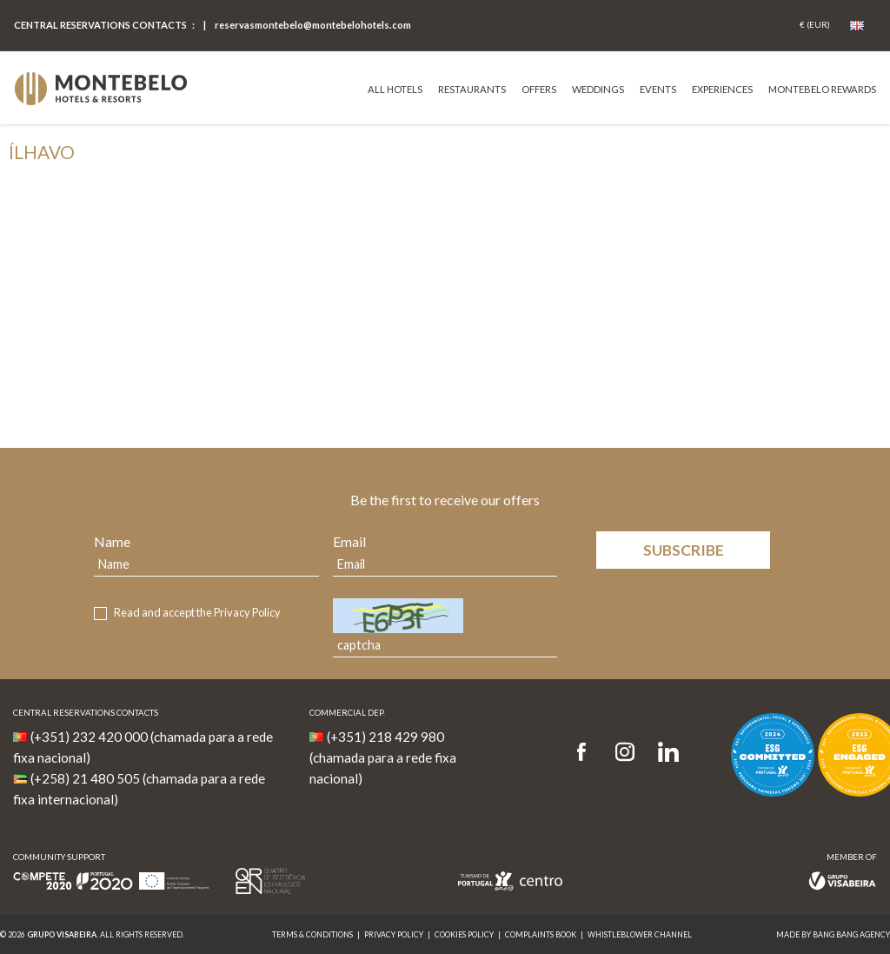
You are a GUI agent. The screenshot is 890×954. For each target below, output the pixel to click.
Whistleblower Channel (640, 934)
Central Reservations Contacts (100, 24)
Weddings (598, 89)
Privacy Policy (247, 612)
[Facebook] (587, 752)
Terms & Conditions (312, 934)
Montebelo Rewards (822, 89)
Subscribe (683, 550)
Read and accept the (197, 612)
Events (658, 89)
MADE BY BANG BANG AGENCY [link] (833, 934)
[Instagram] (625, 752)
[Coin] (815, 25)
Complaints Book (540, 934)
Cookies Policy (464, 934)
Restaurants (472, 89)
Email (349, 541)
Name (112, 541)
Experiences (722, 89)
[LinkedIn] (668, 752)
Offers (538, 89)
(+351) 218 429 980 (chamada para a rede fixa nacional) (382, 757)
